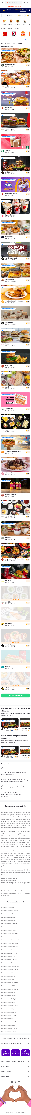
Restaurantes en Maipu (7, 937)
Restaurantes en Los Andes (9, 1022)
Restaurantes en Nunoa (8, 927)
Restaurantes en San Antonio (9, 1015)
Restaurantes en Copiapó (8, 999)
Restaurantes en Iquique (8, 956)
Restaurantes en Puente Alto (9, 924)
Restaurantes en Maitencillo (9, 996)
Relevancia (11, 15)
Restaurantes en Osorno (8, 1025)
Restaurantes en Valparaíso (9, 914)
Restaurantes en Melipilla (8, 1012)
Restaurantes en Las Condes (9, 933)
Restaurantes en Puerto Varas (9, 989)
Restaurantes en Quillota (8, 1002)
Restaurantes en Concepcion (9, 943)
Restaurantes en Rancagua (9, 960)
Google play (15, 1052)
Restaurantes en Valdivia (8, 986)
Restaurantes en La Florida (9, 930)
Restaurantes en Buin (7, 1018)
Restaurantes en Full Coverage (10, 966)
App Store (5, 1052)
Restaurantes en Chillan (8, 979)
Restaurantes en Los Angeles (9, 982)
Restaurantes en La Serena (9, 953)
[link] (15, 57)
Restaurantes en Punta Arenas (10, 1005)
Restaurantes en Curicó (8, 976)
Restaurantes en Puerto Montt (9, 969)
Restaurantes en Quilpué (8, 920)
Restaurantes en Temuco (8, 963)
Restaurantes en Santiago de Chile (11, 940)
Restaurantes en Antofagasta (9, 946)
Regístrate (18, 9)
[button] (15, 6)
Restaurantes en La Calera (8, 1032)
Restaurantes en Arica (7, 907)
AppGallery (25, 1052)
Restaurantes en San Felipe (9, 1028)
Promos (20, 15)
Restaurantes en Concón (8, 917)
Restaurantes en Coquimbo (9, 950)
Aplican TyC (23, 11)
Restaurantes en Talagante (8, 1009)
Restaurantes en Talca (7, 973)
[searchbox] (13, 3)
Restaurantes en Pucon (8, 992)
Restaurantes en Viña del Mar (9, 910)
